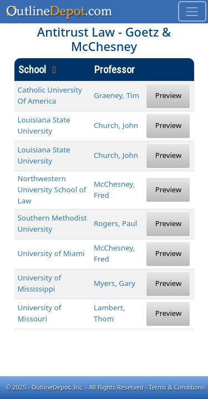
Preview (168, 95)
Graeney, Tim (116, 95)
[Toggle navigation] (192, 11)
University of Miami (51, 253)
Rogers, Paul (115, 223)
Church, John (116, 125)
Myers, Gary (114, 283)
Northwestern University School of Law (52, 189)
